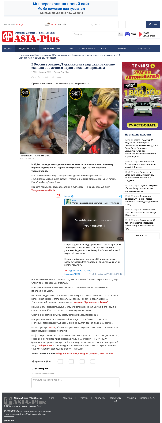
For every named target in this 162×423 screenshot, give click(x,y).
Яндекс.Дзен (97, 353)
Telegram (61, 353)
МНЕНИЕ (122, 48)
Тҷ (96, 24)
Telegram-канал (40, 190)
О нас (51, 398)
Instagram (83, 353)
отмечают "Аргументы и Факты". (90, 302)
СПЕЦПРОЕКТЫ (143, 48)
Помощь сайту (147, 398)
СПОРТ (104, 48)
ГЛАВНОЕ (8, 48)
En (100, 24)
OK (106, 353)
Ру (92, 24)
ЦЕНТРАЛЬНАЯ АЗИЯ (51, 48)
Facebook (72, 353)
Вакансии (132, 398)
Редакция (67, 398)
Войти (153, 24)
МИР (71, 48)
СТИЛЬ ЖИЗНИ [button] (87, 48)
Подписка (100, 398)
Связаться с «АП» (115, 399)
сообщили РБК (44, 345)
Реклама (84, 398)
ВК (111, 353)
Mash (52, 190)
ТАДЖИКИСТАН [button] (27, 48)
